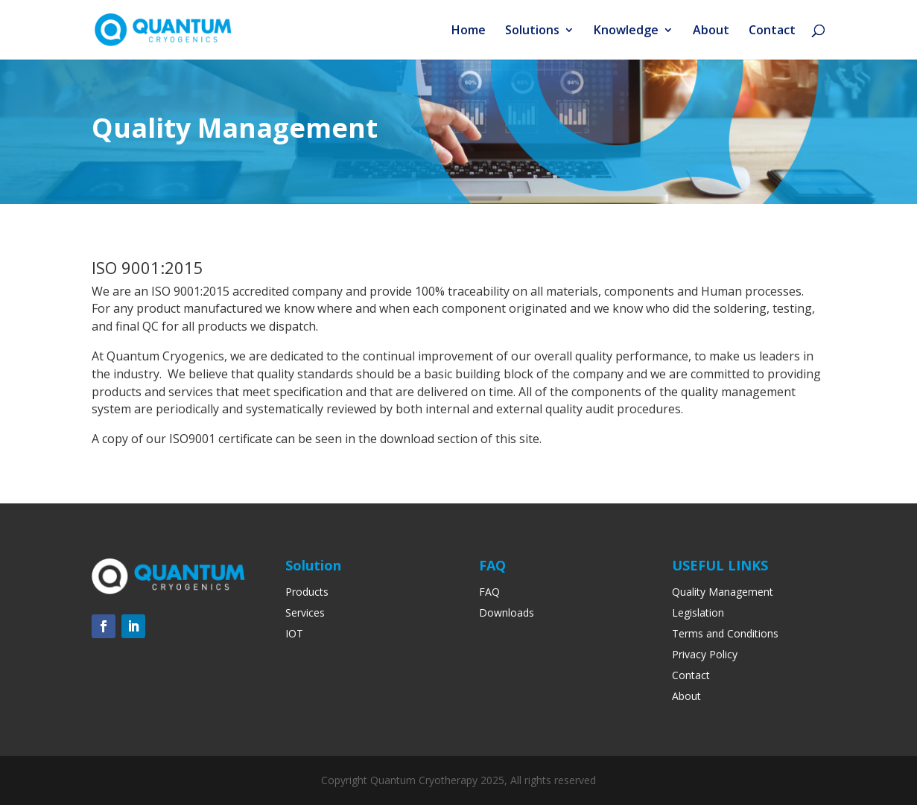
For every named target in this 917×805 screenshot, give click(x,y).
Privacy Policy (704, 654)
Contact (772, 31)
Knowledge (626, 31)
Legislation (698, 612)
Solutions (532, 31)
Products (307, 592)
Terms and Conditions (725, 633)
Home (468, 31)
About (711, 31)
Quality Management (722, 592)
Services (305, 612)
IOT (294, 633)
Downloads (506, 612)
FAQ (489, 592)
